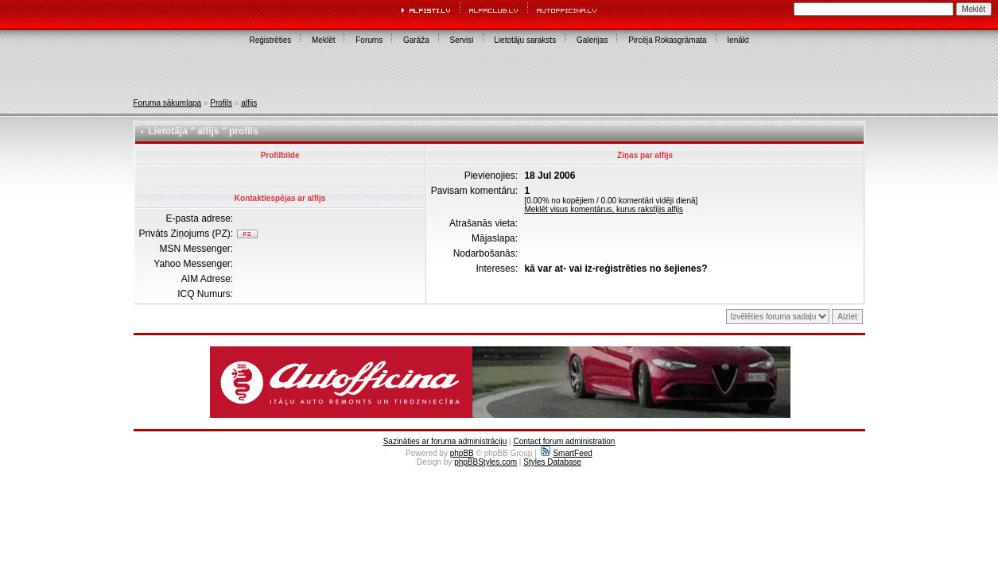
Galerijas (592, 40)
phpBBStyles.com (485, 462)
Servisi (462, 40)
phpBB (462, 453)
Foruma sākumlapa (168, 103)
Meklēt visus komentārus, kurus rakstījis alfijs (603, 209)
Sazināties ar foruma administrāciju (445, 441)
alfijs (249, 103)
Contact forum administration (564, 441)
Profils (221, 103)
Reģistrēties (270, 40)
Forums (369, 40)
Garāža (416, 40)
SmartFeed (566, 453)
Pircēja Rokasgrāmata (667, 40)
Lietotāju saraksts (525, 40)
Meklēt (323, 40)
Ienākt (737, 40)
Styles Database (552, 462)
